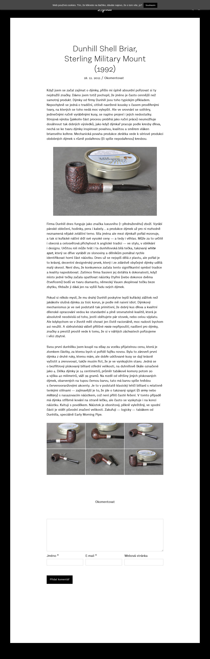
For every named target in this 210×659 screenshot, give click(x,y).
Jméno (53, 555)
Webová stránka (136, 555)
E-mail (91, 555)
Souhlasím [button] (150, 5)
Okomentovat (114, 78)
